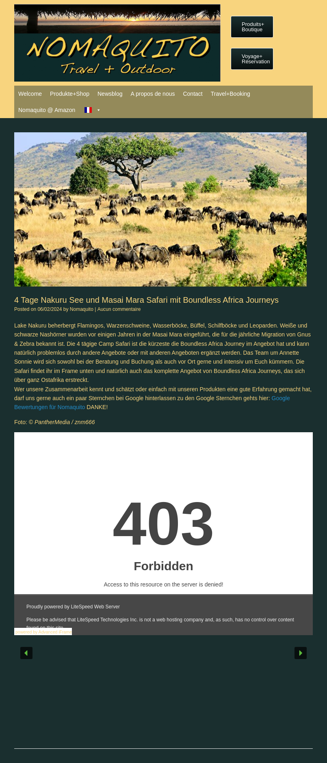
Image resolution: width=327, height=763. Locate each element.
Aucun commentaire (119, 309)
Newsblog (109, 94)
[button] (26, 653)
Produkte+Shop (69, 94)
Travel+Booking (230, 94)
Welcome (30, 94)
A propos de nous (152, 94)
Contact (192, 94)
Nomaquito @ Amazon (46, 110)
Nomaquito (81, 309)
